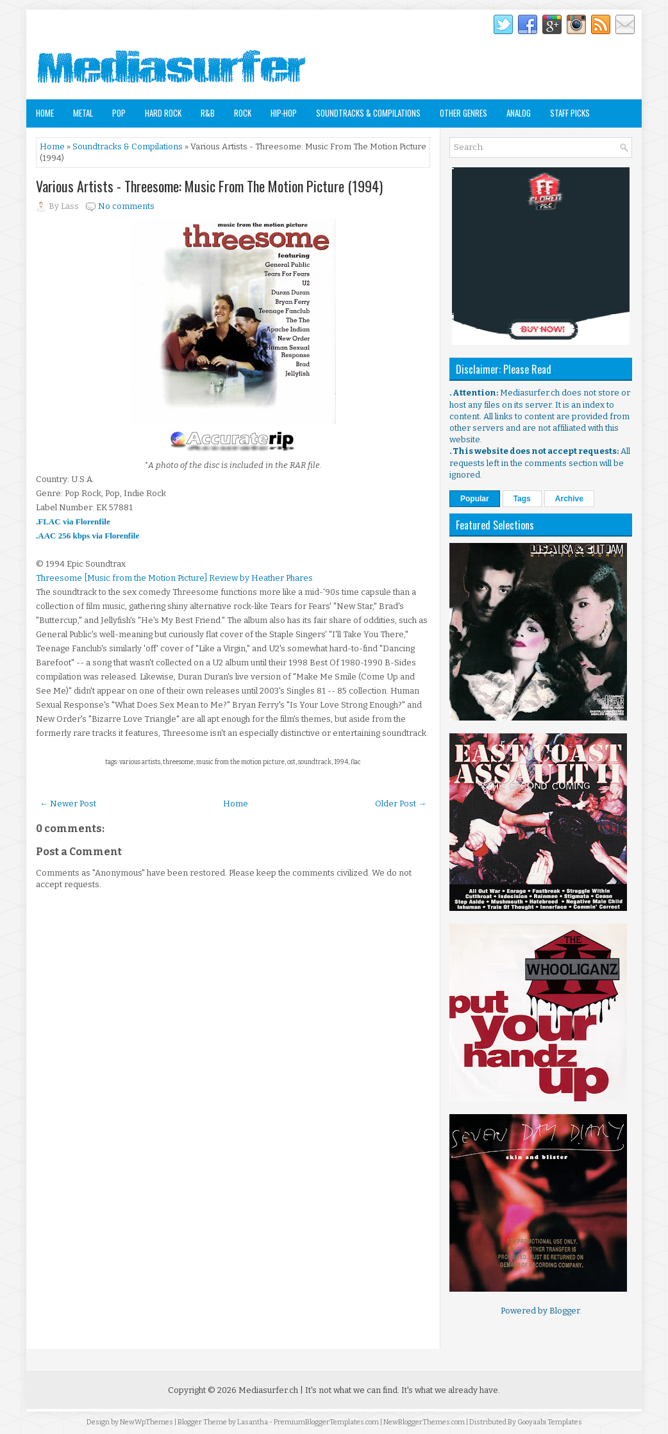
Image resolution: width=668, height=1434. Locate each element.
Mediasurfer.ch (268, 1390)
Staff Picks (570, 112)
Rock (242, 112)
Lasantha (252, 1422)
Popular (474, 498)
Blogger (564, 1310)
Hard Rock (163, 112)
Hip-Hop (284, 112)
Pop (119, 112)
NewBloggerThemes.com (424, 1422)
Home (45, 112)
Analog (518, 112)
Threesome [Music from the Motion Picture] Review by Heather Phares (174, 578)
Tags (522, 498)
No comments (126, 206)
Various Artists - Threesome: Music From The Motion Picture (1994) (209, 186)
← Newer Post (68, 803)
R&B (208, 112)
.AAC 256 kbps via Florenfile (87, 535)
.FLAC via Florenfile (73, 521)
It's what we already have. (450, 1390)
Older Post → (400, 803)
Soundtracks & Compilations (368, 112)
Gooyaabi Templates (549, 1422)
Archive (569, 498)
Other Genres (463, 112)
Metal (83, 112)
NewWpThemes (146, 1422)
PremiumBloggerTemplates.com (326, 1422)
